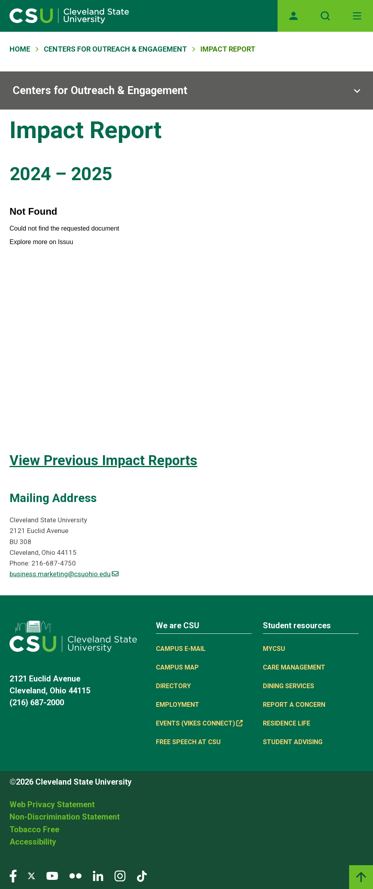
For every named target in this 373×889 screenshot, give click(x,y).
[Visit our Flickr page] (75, 875)
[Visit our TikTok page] (142, 875)
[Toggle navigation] (357, 16)
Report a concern (294, 704)
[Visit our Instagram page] (120, 875)
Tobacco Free (34, 829)
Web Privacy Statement (52, 804)
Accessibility (33, 842)
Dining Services (288, 686)
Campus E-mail (181, 648)
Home (20, 49)
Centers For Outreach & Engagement (115, 49)
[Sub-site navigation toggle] (186, 90)
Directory (173, 686)
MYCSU (274, 648)
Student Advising (292, 742)
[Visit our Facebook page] (13, 875)
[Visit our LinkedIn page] (98, 875)
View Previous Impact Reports (103, 460)
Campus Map (177, 667)
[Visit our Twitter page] (31, 875)
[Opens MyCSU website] (293, 16)
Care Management (294, 667)
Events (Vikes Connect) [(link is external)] (199, 723)
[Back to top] (361, 877)
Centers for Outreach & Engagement (100, 90)
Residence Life (286, 723)
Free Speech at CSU (188, 742)
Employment (177, 704)
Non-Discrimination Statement (65, 817)
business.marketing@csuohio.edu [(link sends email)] (64, 574)
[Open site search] (325, 16)
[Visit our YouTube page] (52, 875)
